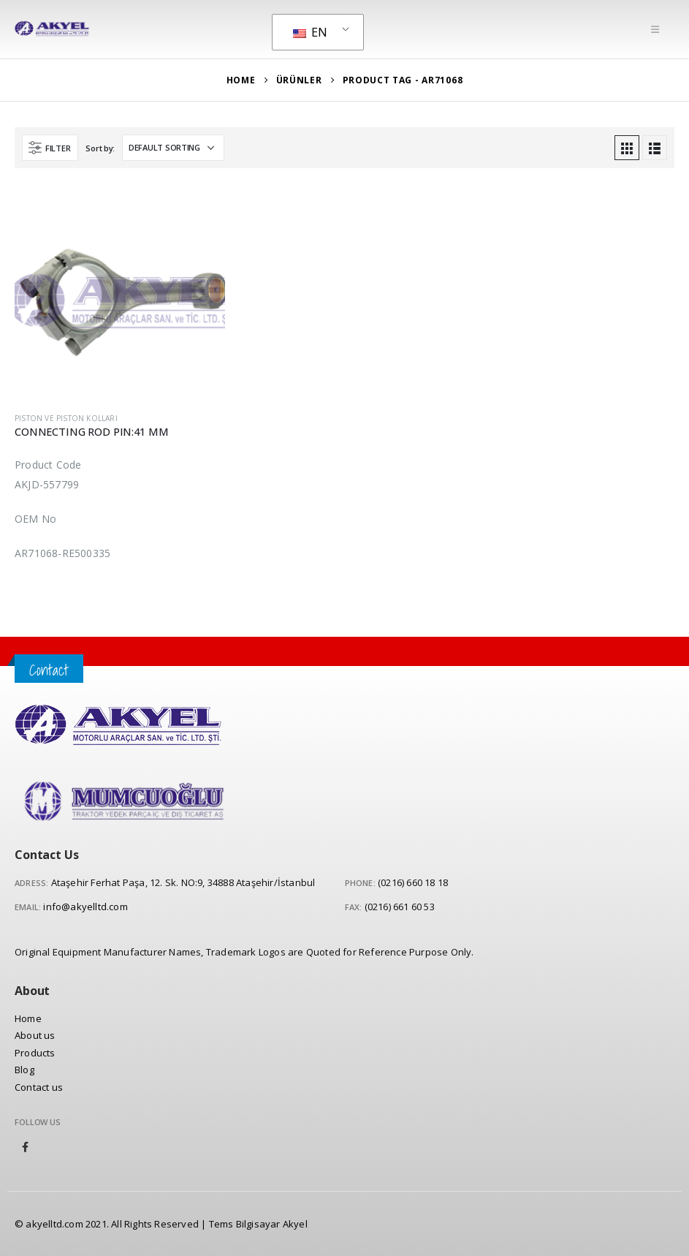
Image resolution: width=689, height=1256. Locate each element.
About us (35, 1035)
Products (35, 1052)
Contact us (39, 1087)
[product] (120, 295)
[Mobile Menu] (655, 29)
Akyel (295, 1223)
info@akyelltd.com (85, 906)
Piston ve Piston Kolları (66, 418)
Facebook (26, 1147)
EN (310, 32)
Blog (24, 1069)
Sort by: (100, 148)
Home (28, 1018)
